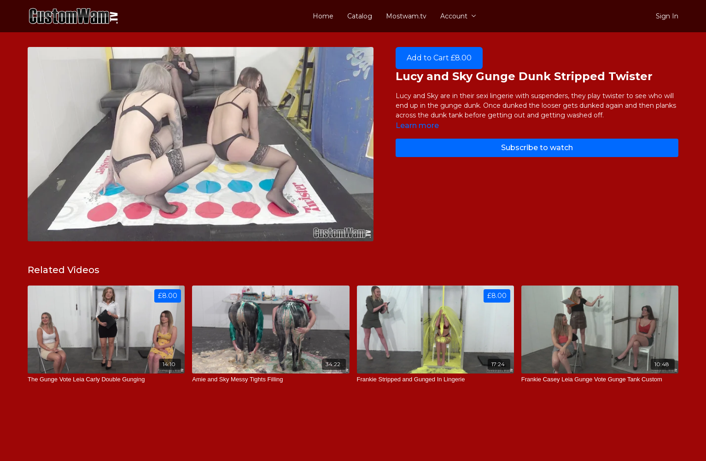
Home (323, 16)
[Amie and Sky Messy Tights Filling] (270, 379)
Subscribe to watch (537, 147)
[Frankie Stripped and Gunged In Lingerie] (435, 379)
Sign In (667, 16)
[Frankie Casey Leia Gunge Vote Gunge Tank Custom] (599, 379)
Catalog (359, 16)
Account (458, 16)
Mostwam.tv (406, 16)
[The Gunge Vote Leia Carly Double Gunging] (106, 379)
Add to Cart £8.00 (439, 57)
